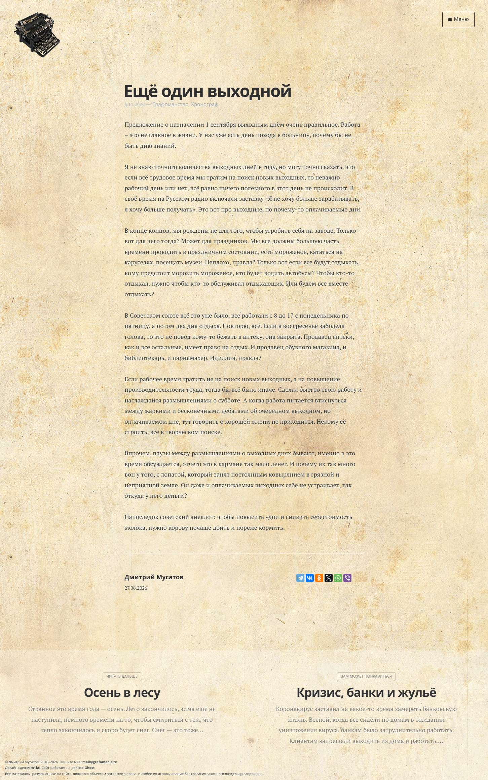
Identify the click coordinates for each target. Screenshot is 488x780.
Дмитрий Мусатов (154, 577)
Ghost (90, 767)
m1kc (35, 767)
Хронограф (204, 104)
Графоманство (170, 104)
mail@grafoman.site (99, 761)
